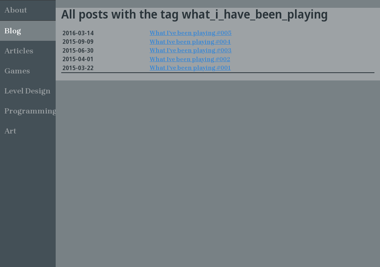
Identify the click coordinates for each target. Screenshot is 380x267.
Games (17, 70)
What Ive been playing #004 (190, 41)
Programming (30, 110)
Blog (12, 30)
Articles (18, 50)
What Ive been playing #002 (190, 59)
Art (10, 130)
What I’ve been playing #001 (190, 67)
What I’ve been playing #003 (191, 50)
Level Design (27, 90)
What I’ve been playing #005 (191, 32)
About (15, 10)
